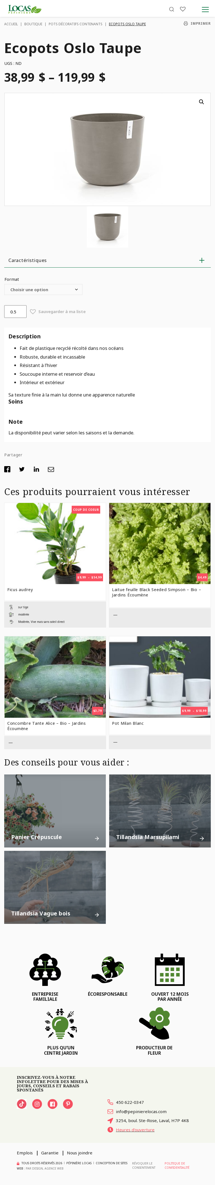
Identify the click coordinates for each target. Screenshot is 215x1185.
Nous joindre (79, 1153)
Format (11, 279)
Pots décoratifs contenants (75, 24)
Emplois (25, 1153)
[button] (202, 102)
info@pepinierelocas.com (137, 1111)
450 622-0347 (126, 1102)
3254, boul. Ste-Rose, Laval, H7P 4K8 (148, 1120)
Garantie (50, 1153)
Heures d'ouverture (131, 1129)
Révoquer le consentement (143, 1165)
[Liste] (182, 9)
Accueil (11, 24)
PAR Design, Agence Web (45, 1168)
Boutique (33, 24)
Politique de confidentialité (177, 1165)
